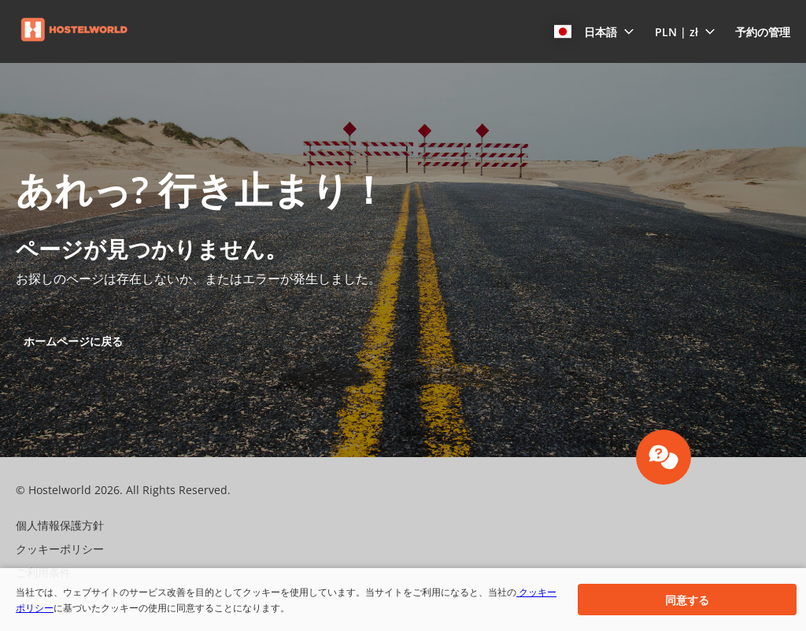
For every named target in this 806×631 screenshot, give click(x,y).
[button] (594, 31)
